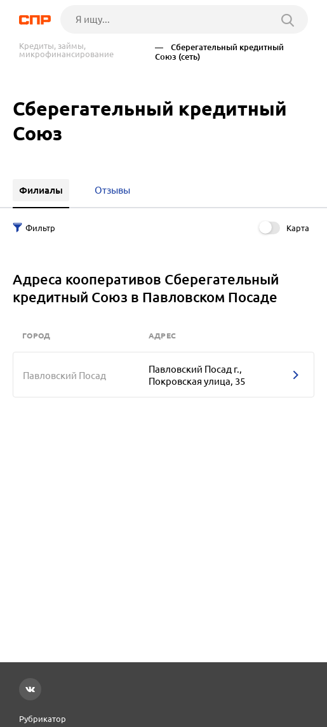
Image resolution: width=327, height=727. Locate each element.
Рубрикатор (42, 719)
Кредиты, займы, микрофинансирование (66, 50)
